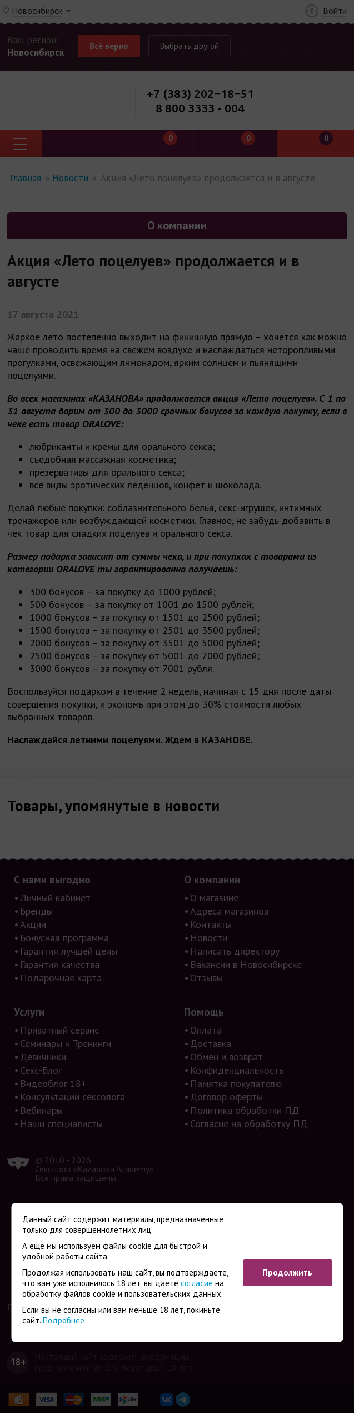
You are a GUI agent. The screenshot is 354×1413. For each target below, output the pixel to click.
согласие (197, 1283)
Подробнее (63, 1320)
